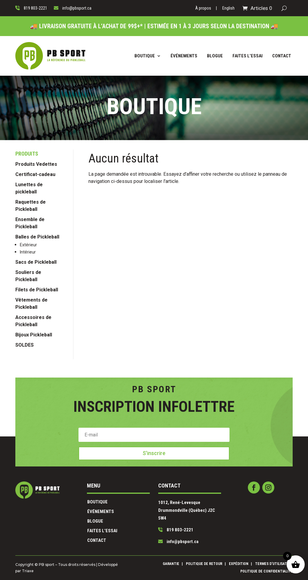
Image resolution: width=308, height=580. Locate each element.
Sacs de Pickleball (36, 322)
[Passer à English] (228, 9)
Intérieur (28, 312)
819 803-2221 (165, 522)
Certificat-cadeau (35, 235)
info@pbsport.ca (166, 528)
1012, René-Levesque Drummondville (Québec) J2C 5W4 (171, 511)
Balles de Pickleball (37, 297)
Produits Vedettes (36, 224)
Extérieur (28, 305)
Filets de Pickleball (36, 350)
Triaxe (87, 569)
